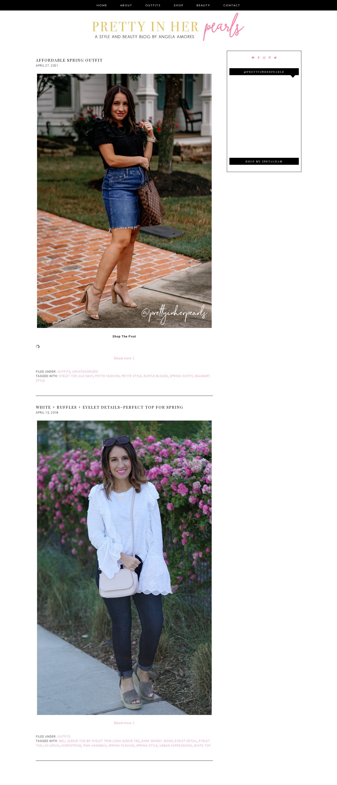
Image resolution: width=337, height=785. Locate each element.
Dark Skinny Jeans (157, 741)
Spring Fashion (121, 745)
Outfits (64, 371)
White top (202, 745)
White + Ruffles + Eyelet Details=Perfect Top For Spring (109, 407)
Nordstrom (71, 745)
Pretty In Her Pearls (168, 28)
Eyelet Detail (186, 741)
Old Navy (85, 376)
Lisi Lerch (51, 745)
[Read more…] (124, 358)
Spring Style (147, 745)
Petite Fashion (107, 376)
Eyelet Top (68, 376)
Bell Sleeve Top (72, 741)
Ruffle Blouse (156, 376)
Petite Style (132, 376)
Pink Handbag (95, 745)
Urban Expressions (176, 745)
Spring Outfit (181, 376)
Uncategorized (85, 371)
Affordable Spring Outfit (69, 60)
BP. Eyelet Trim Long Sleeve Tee (113, 741)
